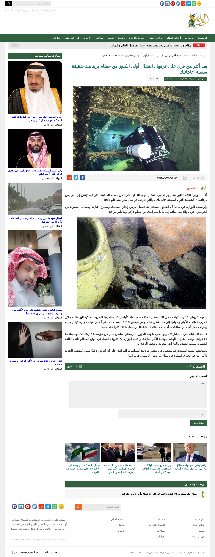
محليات (189, 37)
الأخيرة (87, 37)
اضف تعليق (72, 366)
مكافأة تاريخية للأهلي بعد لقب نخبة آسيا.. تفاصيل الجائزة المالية (151, 45)
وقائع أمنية (155, 37)
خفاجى (47, 552)
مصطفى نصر (21, 552)
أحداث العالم (173, 37)
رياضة (121, 37)
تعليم (111, 37)
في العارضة (72, 37)
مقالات (100, 37)
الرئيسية (203, 37)
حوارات (56, 37)
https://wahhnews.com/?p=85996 (167, 178)
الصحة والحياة (137, 37)
